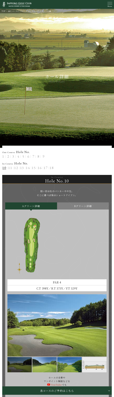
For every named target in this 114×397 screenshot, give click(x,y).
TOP (3, 11)
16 (40, 167)
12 (16, 167)
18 (52, 167)
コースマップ (33, 11)
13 (22, 167)
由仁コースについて (16, 11)
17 (46, 167)
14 (28, 167)
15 (34, 167)
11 (10, 167)
